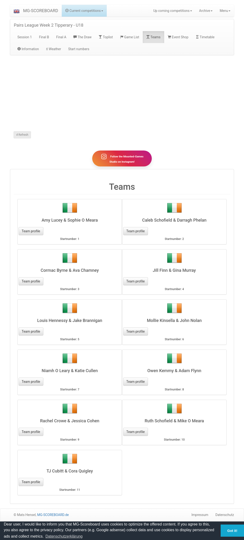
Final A (61, 37)
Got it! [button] (232, 531)
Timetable (205, 37)
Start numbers (78, 49)
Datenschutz (224, 515)
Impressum (200, 515)
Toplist (106, 37)
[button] (16, 11)
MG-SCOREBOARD (40, 10)
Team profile (31, 231)
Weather (53, 49)
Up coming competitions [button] (172, 11)
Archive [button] (206, 11)
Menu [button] (225, 11)
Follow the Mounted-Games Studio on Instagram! (122, 158)
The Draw (82, 37)
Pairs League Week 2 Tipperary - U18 (48, 25)
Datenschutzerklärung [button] (64, 536)
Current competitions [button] (84, 11)
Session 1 (24, 37)
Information (28, 49)
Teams (153, 37)
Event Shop (178, 37)
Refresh (22, 134)
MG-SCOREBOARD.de (53, 515)
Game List (129, 37)
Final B (44, 37)
